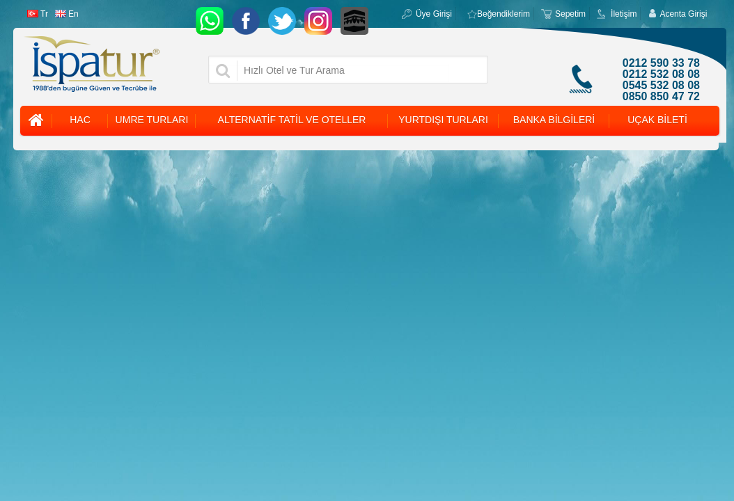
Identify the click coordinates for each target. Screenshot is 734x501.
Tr (37, 14)
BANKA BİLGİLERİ (554, 119)
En (67, 14)
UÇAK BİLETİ (657, 119)
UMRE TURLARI (152, 119)
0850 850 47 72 (661, 96)
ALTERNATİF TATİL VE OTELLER (292, 119)
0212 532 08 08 (661, 74)
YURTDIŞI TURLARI (443, 119)
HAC (80, 119)
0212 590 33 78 (661, 63)
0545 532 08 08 (661, 85)
